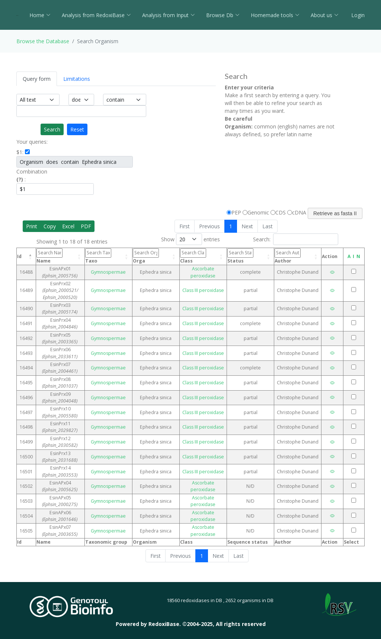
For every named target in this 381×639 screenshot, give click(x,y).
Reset (77, 129)
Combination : (31, 175)
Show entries (190, 239)
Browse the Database (42, 41)
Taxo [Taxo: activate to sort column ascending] (119, 256)
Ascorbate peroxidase (210, 272)
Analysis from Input (168, 15)
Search (52, 129)
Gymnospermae (126, 272)
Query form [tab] (37, 78)
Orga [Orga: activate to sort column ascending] (161, 256)
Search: (295, 239)
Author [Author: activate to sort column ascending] (289, 256)
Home (40, 15)
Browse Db (223, 15)
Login (357, 15)
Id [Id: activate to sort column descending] (19, 256)
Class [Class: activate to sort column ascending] (203, 256)
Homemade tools (275, 15)
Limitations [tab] (76, 78)
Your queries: (32, 141)
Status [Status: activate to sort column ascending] (246, 256)
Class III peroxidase (210, 286)
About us (325, 15)
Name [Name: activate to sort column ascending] (66, 256)
